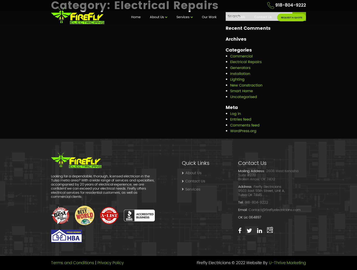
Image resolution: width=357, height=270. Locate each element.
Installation (240, 74)
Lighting (237, 79)
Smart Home (241, 91)
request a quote (291, 18)
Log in (235, 114)
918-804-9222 (290, 5)
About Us (157, 17)
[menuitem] (136, 17)
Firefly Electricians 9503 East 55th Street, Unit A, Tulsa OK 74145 (261, 191)
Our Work (209, 17)
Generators (240, 68)
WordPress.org (243, 131)
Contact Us (263, 17)
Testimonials (235, 17)
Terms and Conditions (72, 263)
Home (136, 17)
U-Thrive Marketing (287, 263)
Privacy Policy (110, 263)
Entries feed (240, 119)
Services (182, 17)
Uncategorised (243, 97)
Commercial (241, 56)
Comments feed (245, 125)
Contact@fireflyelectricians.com (274, 210)
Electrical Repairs (246, 62)
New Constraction (246, 85)
